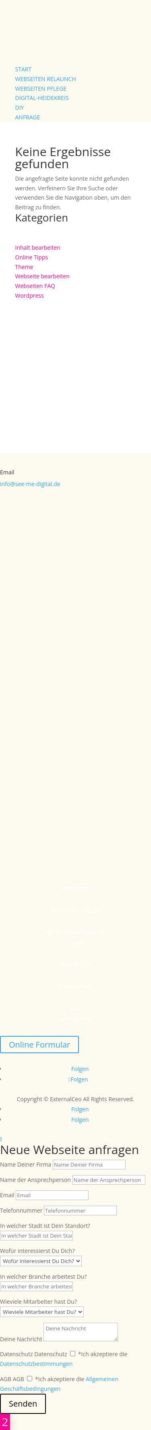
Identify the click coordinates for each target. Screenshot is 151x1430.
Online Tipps (31, 257)
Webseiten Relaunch (45, 79)
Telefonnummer (21, 1210)
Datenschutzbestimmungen (36, 1363)
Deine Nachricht (21, 1339)
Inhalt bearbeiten (37, 247)
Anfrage (27, 117)
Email (7, 1195)
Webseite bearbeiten (42, 276)
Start (23, 69)
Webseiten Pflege (40, 88)
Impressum (75, 964)
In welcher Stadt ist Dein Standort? (45, 1226)
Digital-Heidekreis (42, 98)
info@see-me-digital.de (30, 484)
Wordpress (29, 295)
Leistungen (75, 887)
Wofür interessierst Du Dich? (37, 1251)
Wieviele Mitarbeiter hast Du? (38, 1301)
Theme (24, 267)
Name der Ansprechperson (35, 1180)
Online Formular (39, 1044)
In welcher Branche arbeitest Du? (43, 1276)
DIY (19, 107)
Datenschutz (75, 986)
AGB (75, 1008)
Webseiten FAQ (35, 286)
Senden (23, 1403)
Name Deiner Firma (25, 1164)
